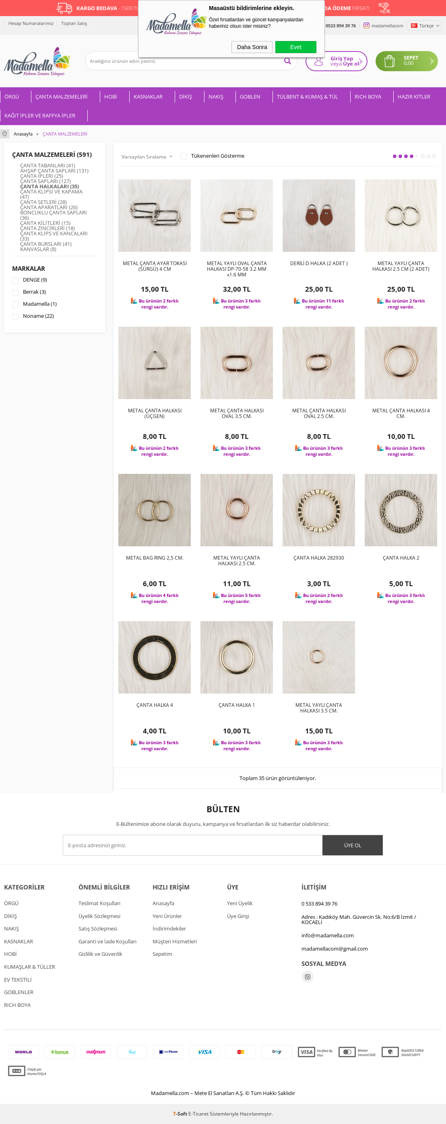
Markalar (28, 268)
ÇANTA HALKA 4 (154, 705)
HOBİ (110, 96)
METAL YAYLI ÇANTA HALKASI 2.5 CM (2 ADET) (400, 266)
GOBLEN (250, 96)
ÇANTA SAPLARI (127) (45, 181)
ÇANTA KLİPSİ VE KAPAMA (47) (51, 194)
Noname (33, 317)
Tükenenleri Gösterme (212, 156)
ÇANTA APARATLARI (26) (49, 207)
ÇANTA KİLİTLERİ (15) (45, 223)
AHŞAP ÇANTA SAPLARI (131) (54, 170)
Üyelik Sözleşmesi (99, 916)
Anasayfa (163, 903)
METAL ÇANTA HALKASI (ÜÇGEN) (155, 413)
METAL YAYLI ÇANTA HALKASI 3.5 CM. (318, 708)
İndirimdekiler (169, 928)
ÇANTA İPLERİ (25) (41, 176)
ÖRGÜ (11, 96)
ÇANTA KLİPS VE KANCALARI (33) (54, 236)
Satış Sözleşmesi (97, 928)
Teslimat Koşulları (99, 903)
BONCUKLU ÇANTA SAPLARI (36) (53, 215)
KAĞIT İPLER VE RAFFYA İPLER (39, 115)
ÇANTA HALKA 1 (237, 705)
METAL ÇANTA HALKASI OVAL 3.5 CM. (237, 413)
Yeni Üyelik (240, 903)
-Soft (180, 1113)
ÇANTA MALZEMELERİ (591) (52, 154)
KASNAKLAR (148, 96)
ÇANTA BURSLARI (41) (46, 244)
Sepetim (162, 953)
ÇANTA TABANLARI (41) (47, 165)
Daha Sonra (252, 47)
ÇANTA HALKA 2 (401, 558)
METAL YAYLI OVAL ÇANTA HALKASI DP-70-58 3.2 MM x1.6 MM (237, 269)
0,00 (408, 63)
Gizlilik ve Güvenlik (100, 953)
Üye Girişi (238, 916)
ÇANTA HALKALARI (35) (49, 186)
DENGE (29, 280)
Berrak (29, 292)
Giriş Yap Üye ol (344, 61)
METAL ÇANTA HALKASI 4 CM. (401, 413)
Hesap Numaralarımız (31, 23)
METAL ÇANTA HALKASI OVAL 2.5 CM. (319, 413)
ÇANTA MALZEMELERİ (61, 96)
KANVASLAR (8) (38, 249)
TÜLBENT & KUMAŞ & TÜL (307, 96)
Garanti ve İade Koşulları (107, 941)
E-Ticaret (198, 1113)
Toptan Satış (74, 23)
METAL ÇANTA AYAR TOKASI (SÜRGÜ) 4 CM (155, 266)
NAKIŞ (216, 96)
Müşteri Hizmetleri (175, 941)
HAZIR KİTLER (414, 96)
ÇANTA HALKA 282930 (318, 558)
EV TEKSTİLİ (18, 979)
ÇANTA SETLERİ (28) (43, 202)
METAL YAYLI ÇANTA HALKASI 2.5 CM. (236, 560)
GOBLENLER (18, 992)
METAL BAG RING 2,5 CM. (155, 558)
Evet (295, 47)
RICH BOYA (368, 96)
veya (336, 63)
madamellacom (387, 26)
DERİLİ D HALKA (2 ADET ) (319, 263)
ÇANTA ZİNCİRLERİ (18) (47, 228)
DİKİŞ (185, 96)
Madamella (34, 305)
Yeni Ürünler (167, 916)
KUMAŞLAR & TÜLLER (29, 966)
